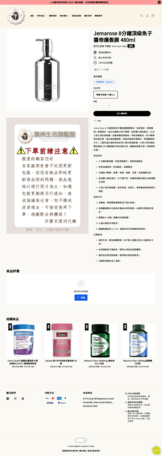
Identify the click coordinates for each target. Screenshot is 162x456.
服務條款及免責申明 (70, 451)
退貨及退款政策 (94, 451)
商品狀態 (97, 88)
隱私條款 (82, 451)
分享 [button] (97, 121)
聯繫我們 (98, 15)
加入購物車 (122, 113)
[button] (142, 15)
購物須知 (53, 15)
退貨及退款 (76, 15)
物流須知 (63, 16)
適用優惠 (98, 76)
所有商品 (40, 16)
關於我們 (88, 15)
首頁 (32, 15)
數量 (95, 101)
